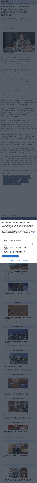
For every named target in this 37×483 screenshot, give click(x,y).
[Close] (35, 222)
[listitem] (18, 238)
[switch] (32, 240)
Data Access (18, 260)
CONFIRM (10, 256)
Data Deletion (11, 260)
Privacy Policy (25, 260)
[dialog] (18, 241)
